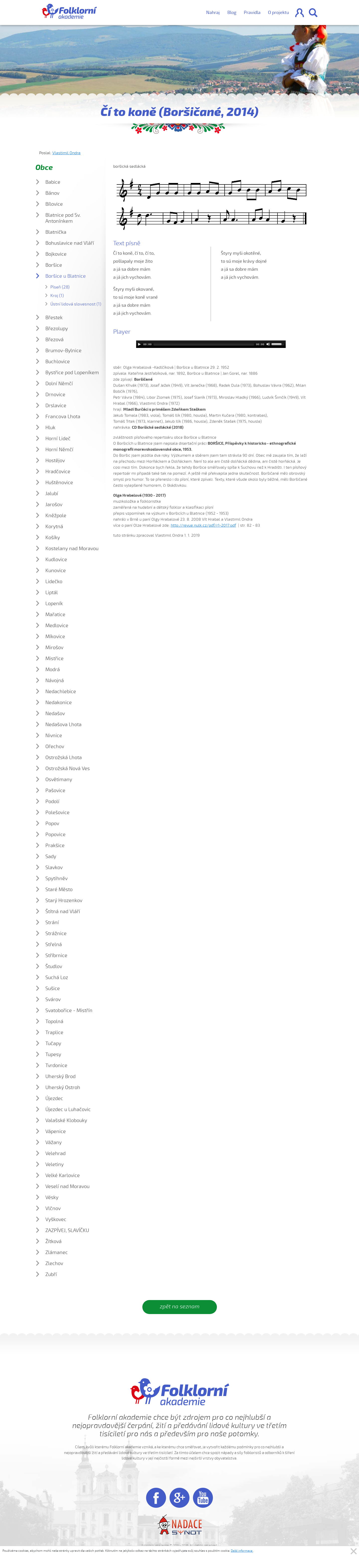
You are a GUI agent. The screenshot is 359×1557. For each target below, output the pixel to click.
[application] (211, 344)
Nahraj (213, 12)
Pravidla (252, 12)
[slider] (204, 344)
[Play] (139, 344)
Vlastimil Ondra (66, 152)
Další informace (242, 1551)
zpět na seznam (179, 1306)
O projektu (278, 12)
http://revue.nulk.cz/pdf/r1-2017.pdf (203, 525)
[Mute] (268, 344)
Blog (231, 12)
